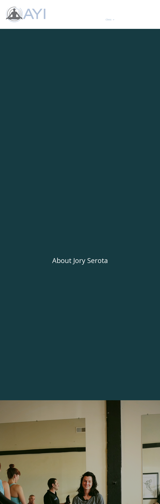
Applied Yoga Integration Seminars (104, 9)
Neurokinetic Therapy (86, 19)
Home (77, 9)
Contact (131, 19)
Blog (120, 19)
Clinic (109, 19)
